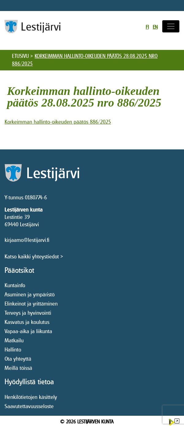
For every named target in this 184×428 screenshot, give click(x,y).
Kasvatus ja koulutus (27, 322)
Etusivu (20, 56)
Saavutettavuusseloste (29, 406)
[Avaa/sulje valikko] (170, 26)
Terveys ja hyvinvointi (28, 313)
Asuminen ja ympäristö (30, 294)
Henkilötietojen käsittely (31, 397)
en (155, 27)
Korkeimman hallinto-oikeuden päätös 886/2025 (58, 121)
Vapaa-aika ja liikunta (28, 331)
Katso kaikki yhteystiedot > (34, 256)
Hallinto (13, 349)
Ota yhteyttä (18, 358)
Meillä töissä (18, 368)
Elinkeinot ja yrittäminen (31, 303)
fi (147, 27)
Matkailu (14, 340)
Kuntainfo (15, 285)
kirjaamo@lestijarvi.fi (27, 240)
